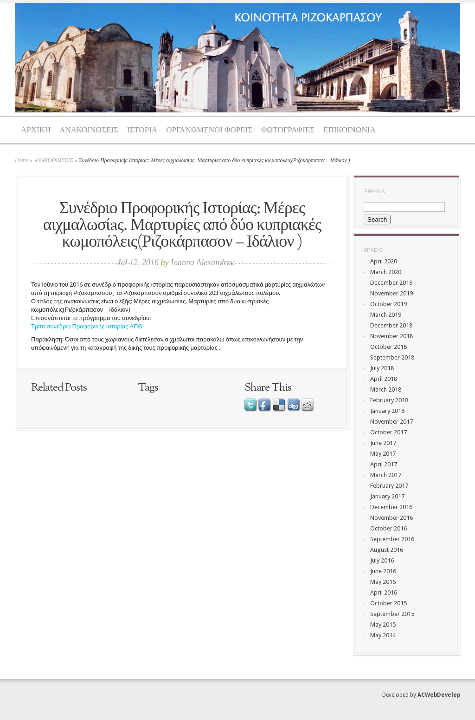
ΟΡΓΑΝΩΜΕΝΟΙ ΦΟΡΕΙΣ (209, 130)
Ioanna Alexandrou (203, 262)
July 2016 (382, 560)
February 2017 (389, 485)
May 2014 (383, 635)
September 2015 (392, 613)
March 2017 (385, 474)
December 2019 (391, 282)
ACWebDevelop (438, 695)
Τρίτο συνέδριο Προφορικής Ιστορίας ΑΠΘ (87, 326)
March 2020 (385, 271)
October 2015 (388, 603)
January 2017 (387, 496)
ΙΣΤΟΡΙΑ (142, 130)
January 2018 (387, 410)
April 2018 (383, 378)
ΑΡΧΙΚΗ (36, 130)
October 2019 (388, 304)
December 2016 (391, 507)
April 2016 (383, 592)
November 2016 (391, 517)
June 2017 (383, 442)
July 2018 (382, 368)
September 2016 (392, 539)
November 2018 (391, 336)
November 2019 (391, 293)
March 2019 (385, 314)
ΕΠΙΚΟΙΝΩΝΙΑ (349, 130)
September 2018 (392, 357)
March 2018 (385, 389)
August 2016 (386, 549)
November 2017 (391, 421)
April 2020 (383, 261)
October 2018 (388, 346)
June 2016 (383, 571)
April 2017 (383, 464)
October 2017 (388, 432)
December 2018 (391, 325)
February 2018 (389, 400)
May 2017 (383, 453)
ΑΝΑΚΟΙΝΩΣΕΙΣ (88, 130)
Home (21, 160)
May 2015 (383, 624)
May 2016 (383, 581)
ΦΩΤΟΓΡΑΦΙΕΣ (288, 130)
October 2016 (388, 528)
